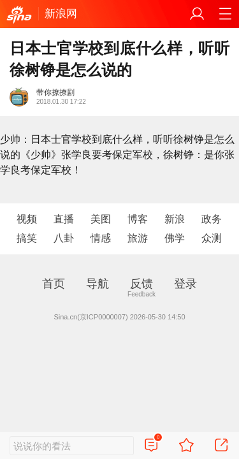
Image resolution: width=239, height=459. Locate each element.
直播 (64, 219)
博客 (137, 219)
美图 (101, 219)
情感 (101, 238)
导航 (97, 283)
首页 (53, 283)
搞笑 (27, 238)
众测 (211, 238)
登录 (185, 283)
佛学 (174, 238)
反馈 (141, 283)
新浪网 (61, 14)
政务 (211, 219)
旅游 (137, 238)
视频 (27, 219)
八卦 (64, 238)
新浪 (174, 219)
